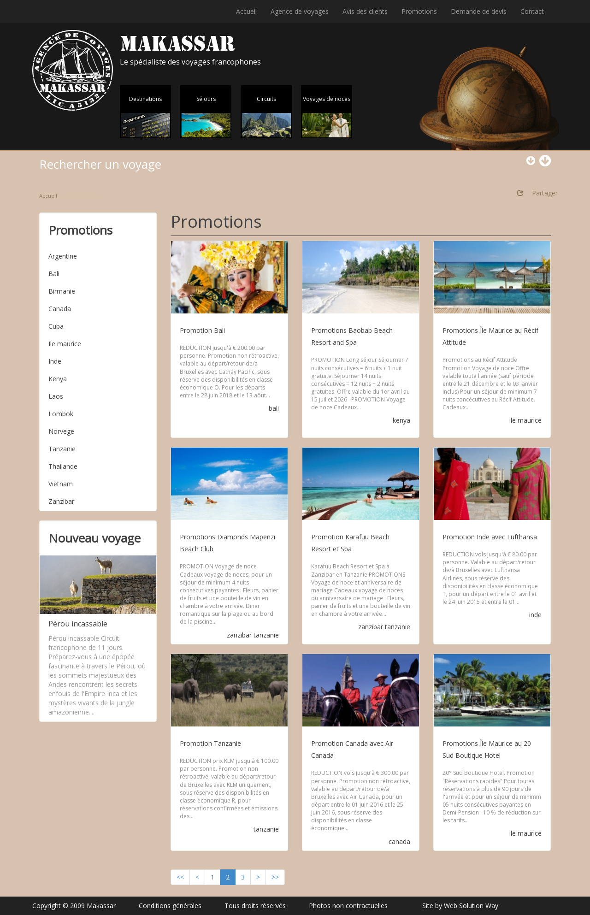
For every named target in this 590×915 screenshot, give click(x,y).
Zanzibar (61, 501)
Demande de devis (479, 11)
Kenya (57, 378)
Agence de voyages (300, 11)
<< (180, 877)
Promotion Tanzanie (210, 743)
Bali (53, 273)
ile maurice (525, 420)
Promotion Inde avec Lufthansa (489, 536)
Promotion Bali (202, 330)
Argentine (62, 256)
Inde (54, 361)
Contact (532, 11)
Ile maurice (64, 343)
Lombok (60, 413)
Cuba (56, 326)
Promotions (419, 11)
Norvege (61, 431)
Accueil (246, 11)
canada (399, 841)
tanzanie (266, 635)
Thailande (62, 466)
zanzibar (239, 635)
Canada (59, 308)
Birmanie (61, 291)
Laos (55, 396)
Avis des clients (365, 11)
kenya (401, 420)
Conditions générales (170, 905)
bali (274, 408)
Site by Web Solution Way (460, 905)
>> (275, 877)
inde (535, 614)
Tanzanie (62, 448)
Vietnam (60, 483)
